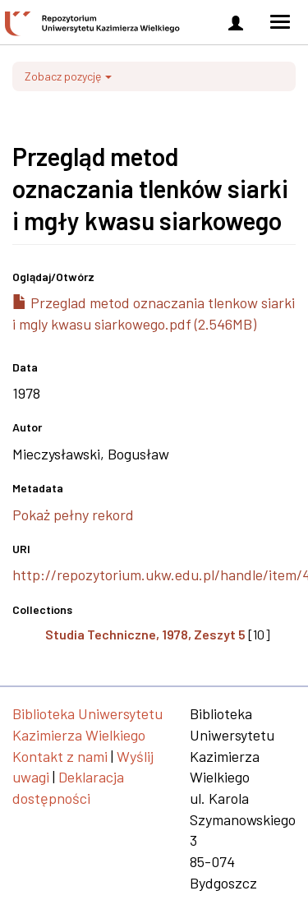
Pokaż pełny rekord (73, 514)
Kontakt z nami (60, 756)
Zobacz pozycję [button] (68, 76)
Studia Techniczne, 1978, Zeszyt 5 (145, 634)
